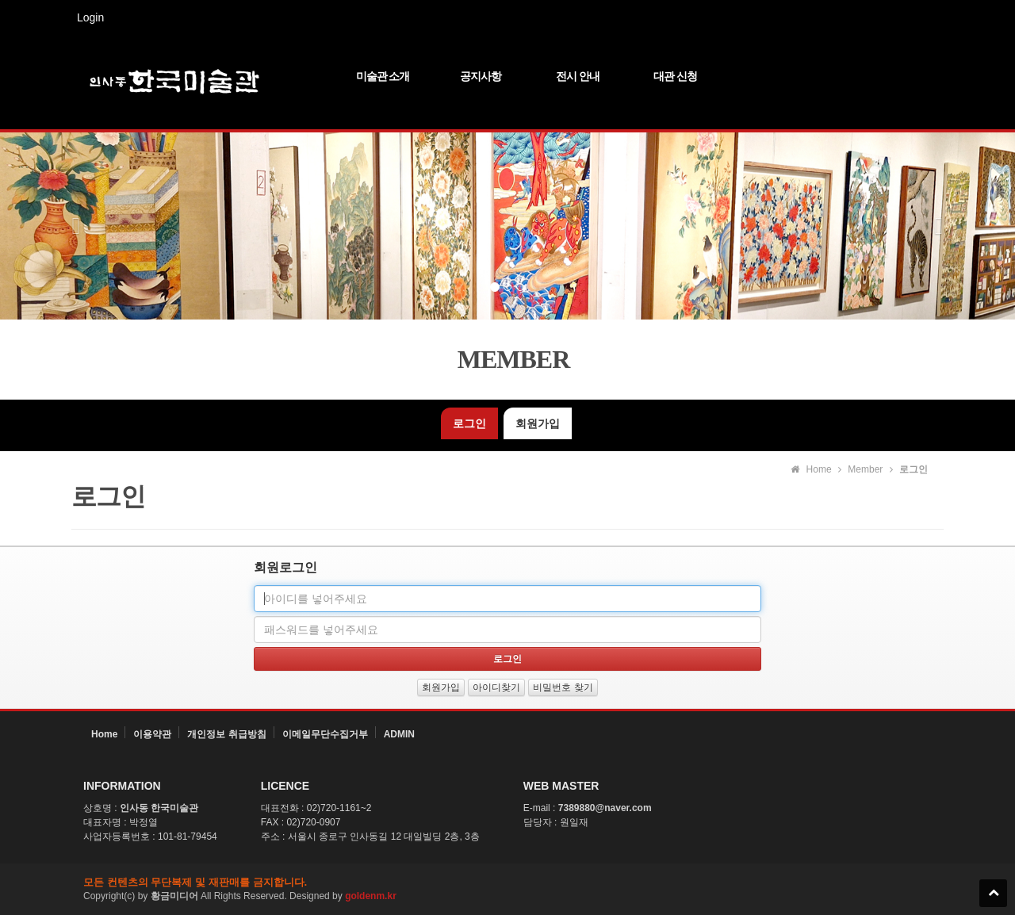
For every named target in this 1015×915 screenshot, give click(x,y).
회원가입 (537, 423)
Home (104, 734)
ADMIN (399, 734)
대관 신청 (675, 76)
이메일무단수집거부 (325, 734)
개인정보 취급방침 (226, 734)
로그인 (469, 423)
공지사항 (480, 76)
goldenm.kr (370, 896)
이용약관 (152, 734)
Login (90, 17)
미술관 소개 (383, 76)
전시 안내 (577, 76)
